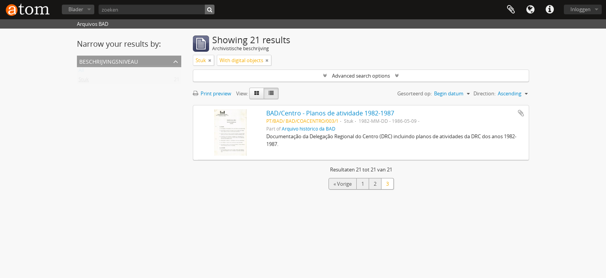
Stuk (83, 81)
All (81, 71)
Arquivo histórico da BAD (308, 128)
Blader (75, 9)
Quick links (549, 9)
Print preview (212, 93)
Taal (530, 9)
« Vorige (343, 183)
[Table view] (271, 93)
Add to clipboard (521, 113)
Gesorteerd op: (414, 93)
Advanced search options (361, 75)
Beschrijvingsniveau (108, 61)
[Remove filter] (209, 60)
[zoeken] (156, 9)
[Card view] (256, 93)
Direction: (484, 93)
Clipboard (511, 9)
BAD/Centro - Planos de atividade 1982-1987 (330, 113)
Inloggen (580, 9)
